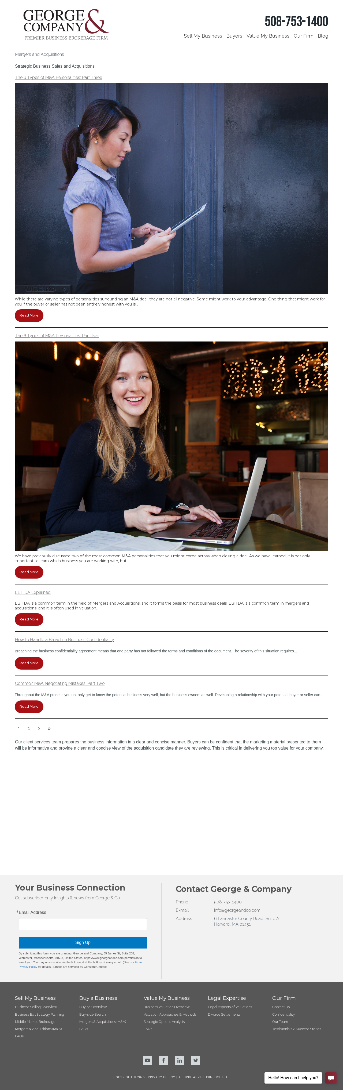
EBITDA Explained (33, 592)
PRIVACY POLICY (162, 956)
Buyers (234, 36)
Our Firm (304, 36)
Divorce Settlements (224, 893)
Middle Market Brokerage (35, 901)
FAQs (19, 915)
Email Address (32, 792)
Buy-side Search (92, 893)
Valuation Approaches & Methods (170, 893)
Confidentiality (283, 893)
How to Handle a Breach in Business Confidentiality (64, 639)
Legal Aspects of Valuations (230, 886)
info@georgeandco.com (237, 789)
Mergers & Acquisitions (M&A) (38, 908)
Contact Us (281, 886)
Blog (323, 36)
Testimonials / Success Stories (296, 908)
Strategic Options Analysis (164, 901)
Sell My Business (203, 36)
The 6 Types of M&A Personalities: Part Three (58, 77)
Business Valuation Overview (166, 886)
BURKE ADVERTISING (198, 956)
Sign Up (83, 821)
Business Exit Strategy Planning (39, 893)
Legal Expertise (227, 877)
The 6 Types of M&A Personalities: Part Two (57, 335)
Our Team (280, 901)
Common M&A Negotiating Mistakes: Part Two (60, 683)
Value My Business (268, 36)
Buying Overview (93, 886)
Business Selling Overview (36, 886)
